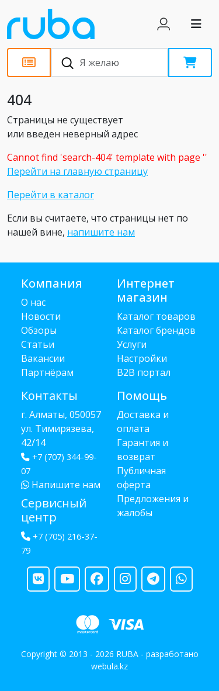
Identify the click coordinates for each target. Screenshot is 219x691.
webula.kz (109, 666)
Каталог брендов (156, 330)
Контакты (49, 395)
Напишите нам (60, 484)
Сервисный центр (53, 510)
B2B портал (144, 372)
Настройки (142, 358)
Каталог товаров (156, 316)
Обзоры (39, 330)
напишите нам (101, 232)
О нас (33, 302)
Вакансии (43, 358)
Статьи (37, 344)
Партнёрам (47, 372)
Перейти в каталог (50, 194)
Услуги (132, 344)
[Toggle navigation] (196, 24)
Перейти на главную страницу (77, 171)
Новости (41, 316)
